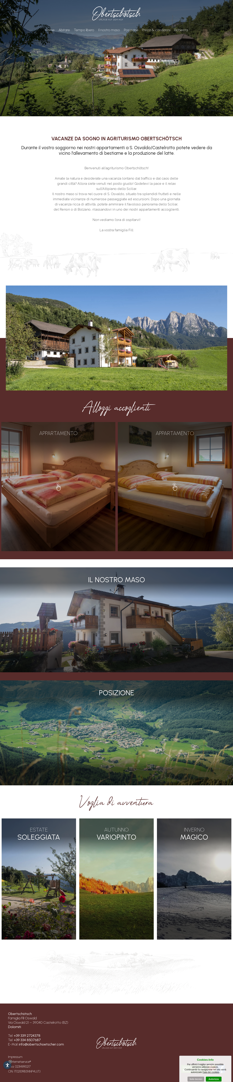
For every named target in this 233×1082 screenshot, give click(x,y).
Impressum (15, 1057)
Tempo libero (84, 30)
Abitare (64, 30)
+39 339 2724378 (27, 1035)
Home (50, 30)
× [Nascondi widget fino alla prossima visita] (10, 1061)
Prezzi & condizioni (156, 30)
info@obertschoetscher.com (41, 1044)
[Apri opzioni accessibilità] (7, 1065)
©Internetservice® (19, 1062)
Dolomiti (14, 1027)
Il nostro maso (109, 30)
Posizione (131, 30)
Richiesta (181, 30)
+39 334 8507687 (27, 1040)
